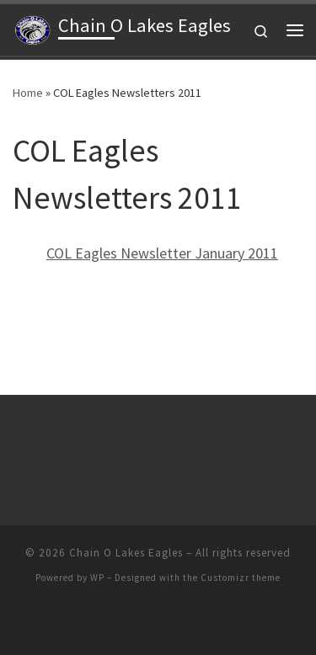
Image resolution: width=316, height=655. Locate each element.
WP (97, 577)
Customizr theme (241, 577)
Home (28, 92)
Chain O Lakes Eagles (126, 553)
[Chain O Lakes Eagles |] (32, 28)
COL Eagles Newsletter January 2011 (162, 253)
